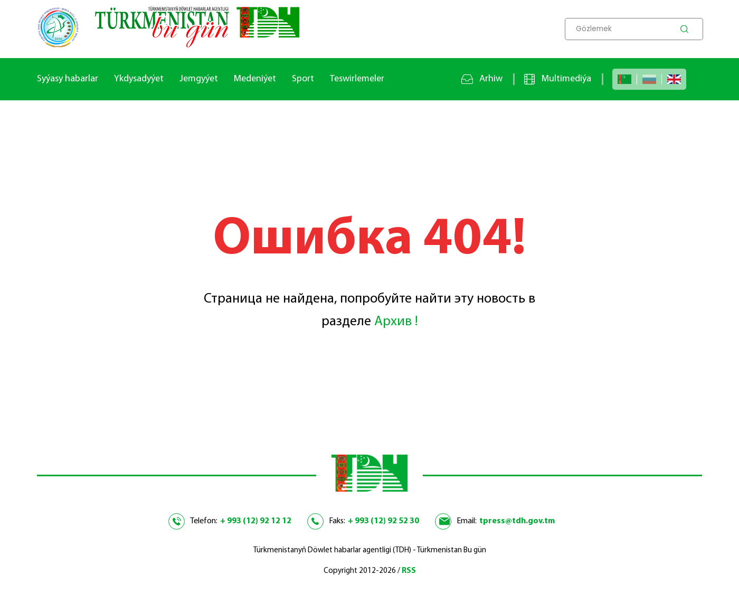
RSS (409, 571)
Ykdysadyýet (139, 79)
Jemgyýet (198, 79)
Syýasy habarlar (67, 79)
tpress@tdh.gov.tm (517, 521)
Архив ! (396, 322)
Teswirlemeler (357, 79)
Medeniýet (255, 79)
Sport (303, 79)
